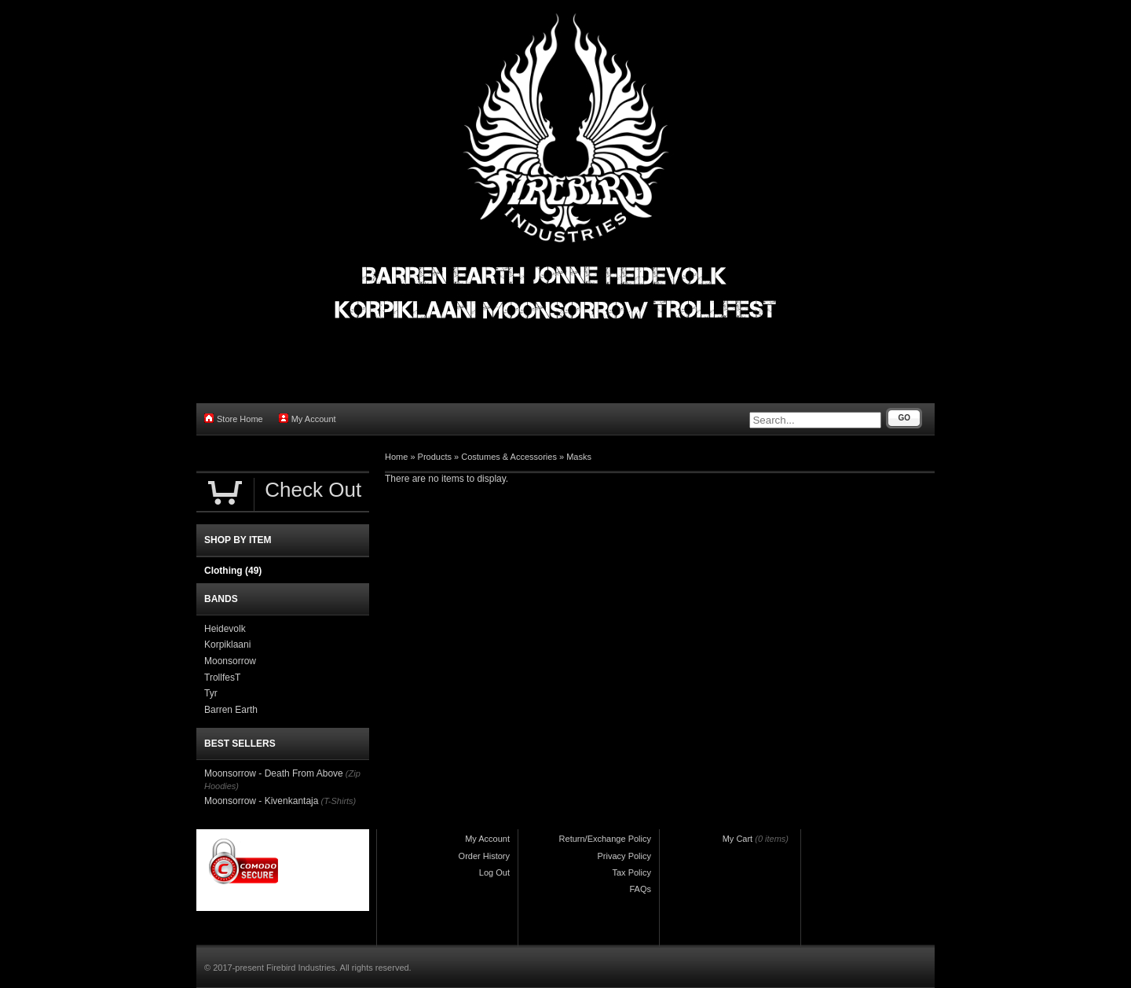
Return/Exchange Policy (605, 838)
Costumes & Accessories (509, 456)
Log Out (494, 872)
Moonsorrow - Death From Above (273, 773)
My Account (307, 418)
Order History (484, 856)
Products (435, 456)
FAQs (640, 889)
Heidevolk (225, 628)
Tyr (211, 693)
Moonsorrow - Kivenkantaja (261, 800)
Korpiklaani (227, 644)
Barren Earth (231, 709)
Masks (578, 456)
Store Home (233, 418)
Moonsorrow (230, 661)
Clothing (233, 570)
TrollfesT (222, 677)
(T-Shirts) (338, 801)
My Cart (738, 838)
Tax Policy (631, 872)
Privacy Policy (624, 856)
